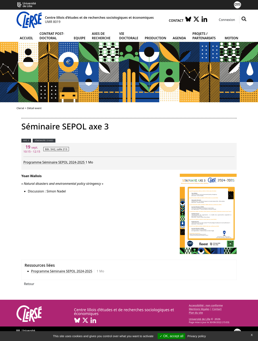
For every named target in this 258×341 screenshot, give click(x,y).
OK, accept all (171, 336)
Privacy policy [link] (196, 336)
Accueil (26, 38)
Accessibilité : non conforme (206, 305)
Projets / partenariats (204, 35)
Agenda (179, 38)
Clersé (20, 108)
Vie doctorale (128, 35)
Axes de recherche (101, 35)
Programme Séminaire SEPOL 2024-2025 (54, 162)
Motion (231, 38)
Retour (29, 284)
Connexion (226, 20)
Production (155, 38)
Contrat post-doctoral (52, 35)
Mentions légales (199, 309)
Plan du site (196, 312)
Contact (176, 20)
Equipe (79, 38)
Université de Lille (199, 319)
